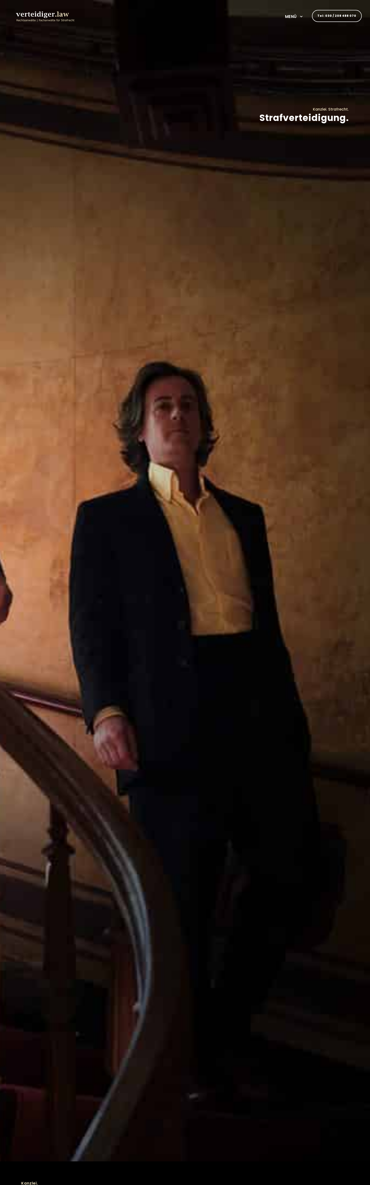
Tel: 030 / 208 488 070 (336, 16)
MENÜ (291, 16)
